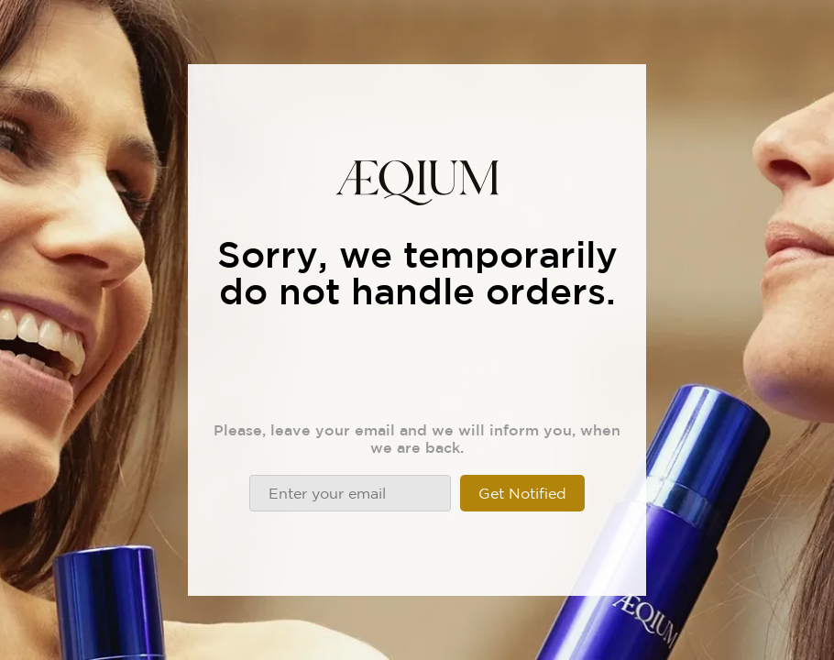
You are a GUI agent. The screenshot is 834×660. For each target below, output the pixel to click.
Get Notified (522, 493)
